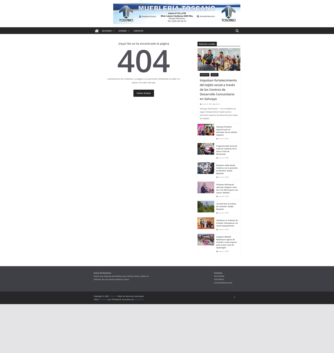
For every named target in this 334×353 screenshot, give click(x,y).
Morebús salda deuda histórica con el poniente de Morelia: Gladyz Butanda (227, 169)
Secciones (107, 31)
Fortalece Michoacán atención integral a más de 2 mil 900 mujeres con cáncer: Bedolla (227, 188)
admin (217, 104)
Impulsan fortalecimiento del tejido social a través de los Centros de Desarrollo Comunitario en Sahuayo (218, 89)
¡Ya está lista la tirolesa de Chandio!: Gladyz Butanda (226, 206)
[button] (113, 31)
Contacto (138, 31)
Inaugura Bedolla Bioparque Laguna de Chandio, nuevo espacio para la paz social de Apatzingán (226, 242)
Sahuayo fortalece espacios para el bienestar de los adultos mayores (226, 131)
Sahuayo (214, 75)
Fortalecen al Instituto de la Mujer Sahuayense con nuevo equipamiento (227, 223)
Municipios (204, 75)
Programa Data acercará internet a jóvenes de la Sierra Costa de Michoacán (226, 150)
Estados (123, 31)
